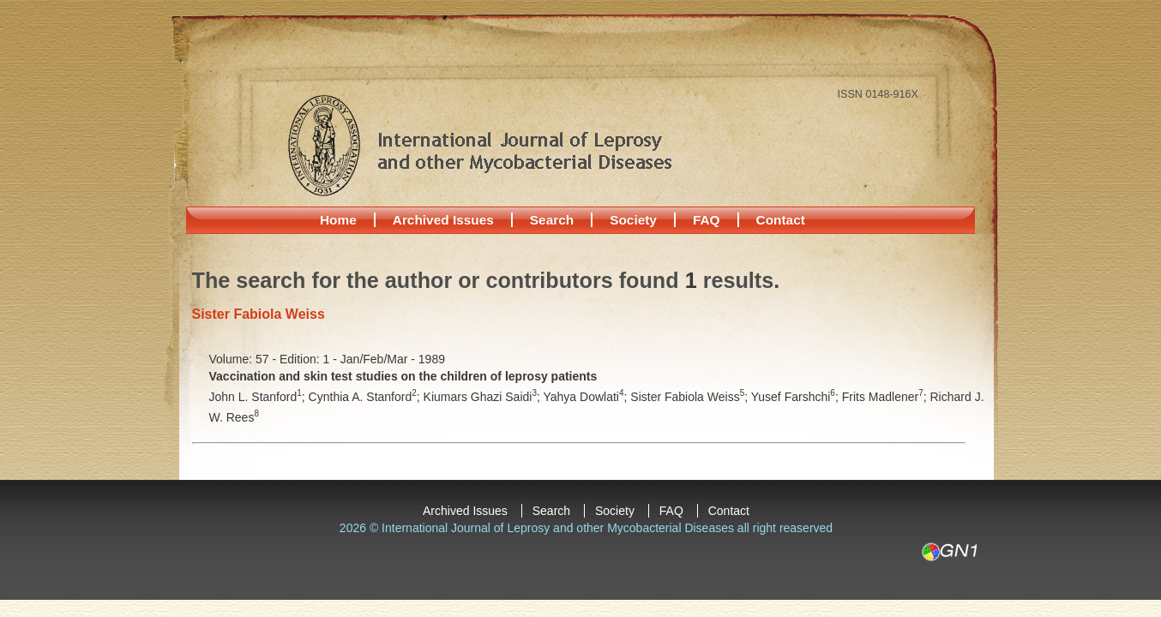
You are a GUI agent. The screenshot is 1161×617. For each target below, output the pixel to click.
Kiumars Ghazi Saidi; (484, 397)
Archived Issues (443, 220)
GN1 (949, 552)
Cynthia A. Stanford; (366, 397)
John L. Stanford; (259, 397)
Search (552, 220)
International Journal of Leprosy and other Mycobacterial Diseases (479, 145)
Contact (780, 220)
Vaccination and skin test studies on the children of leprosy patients (403, 376)
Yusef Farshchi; (796, 397)
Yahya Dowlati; (587, 397)
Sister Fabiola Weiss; (690, 397)
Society (633, 220)
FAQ (706, 220)
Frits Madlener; (886, 397)
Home (338, 220)
